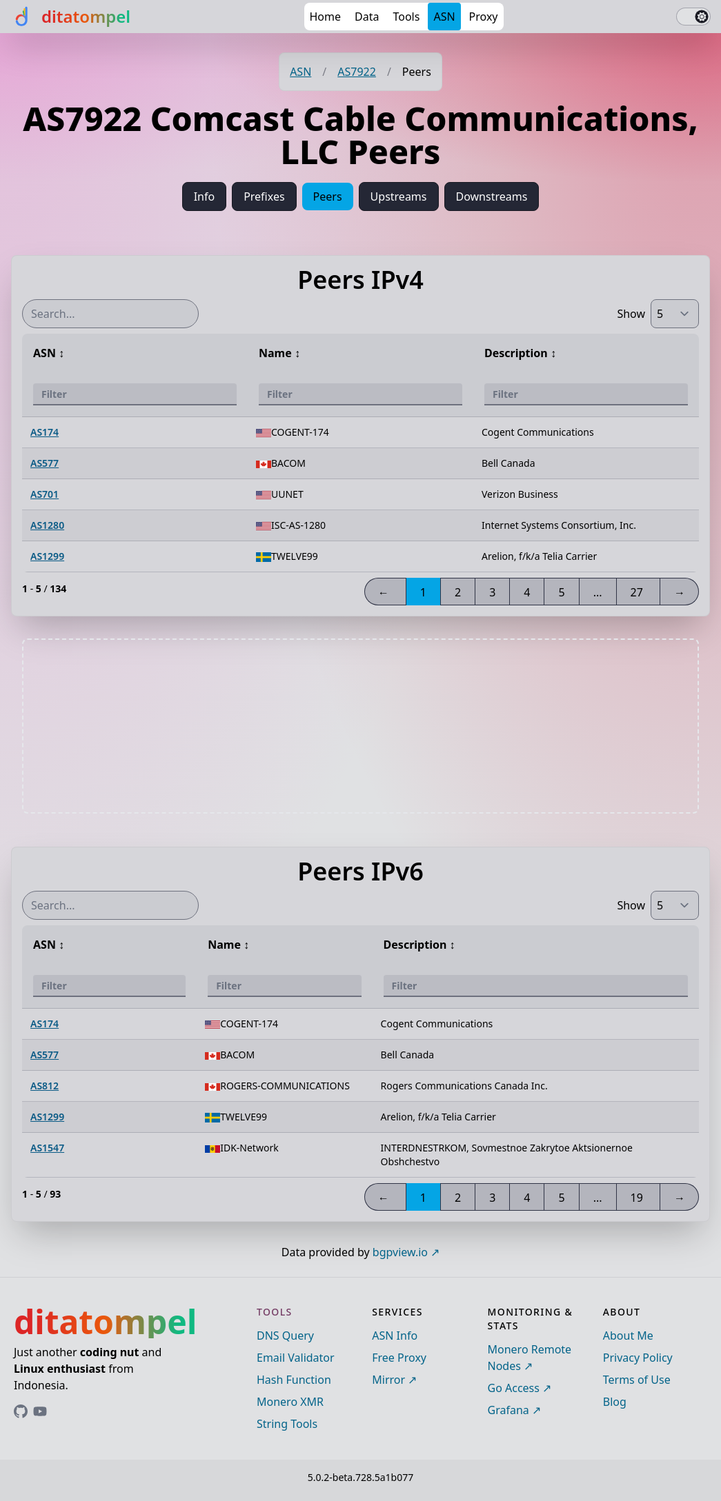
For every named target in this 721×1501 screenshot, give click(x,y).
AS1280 (47, 525)
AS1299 (47, 556)
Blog (614, 1401)
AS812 (44, 1085)
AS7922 (356, 71)
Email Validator (296, 1357)
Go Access (514, 1388)
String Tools (287, 1423)
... (597, 592)
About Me (628, 1335)
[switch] (693, 16)
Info (204, 196)
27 (637, 592)
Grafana (508, 1410)
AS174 (44, 432)
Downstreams (492, 196)
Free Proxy (399, 1357)
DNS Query (285, 1335)
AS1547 (47, 1147)
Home (326, 16)
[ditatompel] (70, 17)
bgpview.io (400, 1252)
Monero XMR (290, 1401)
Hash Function (294, 1379)
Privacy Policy (638, 1357)
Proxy (483, 16)
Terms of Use (637, 1379)
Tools (406, 16)
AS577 (44, 463)
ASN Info (394, 1335)
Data (367, 16)
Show (631, 313)
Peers (327, 196)
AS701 (44, 494)
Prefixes (264, 196)
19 (637, 1197)
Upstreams (399, 196)
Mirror (388, 1379)
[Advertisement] (360, 726)
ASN (444, 16)
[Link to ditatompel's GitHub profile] (21, 1411)
